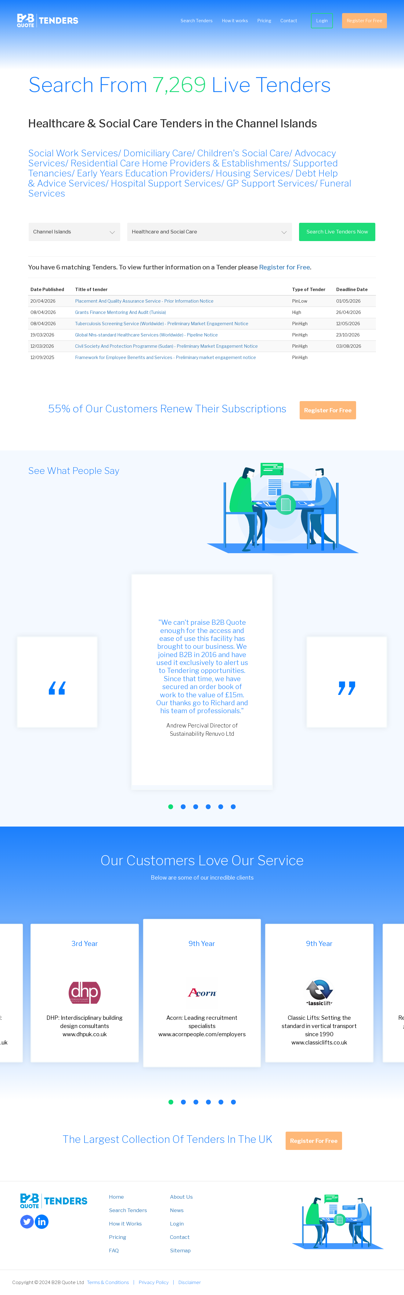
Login (320, 21)
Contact (287, 21)
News (177, 1210)
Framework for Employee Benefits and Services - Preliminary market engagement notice (165, 357)
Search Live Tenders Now (337, 232)
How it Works (125, 1224)
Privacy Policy (154, 1282)
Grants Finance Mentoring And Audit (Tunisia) (120, 312)
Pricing (263, 21)
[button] (170, 806)
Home (116, 1197)
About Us (181, 1197)
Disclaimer (189, 1282)
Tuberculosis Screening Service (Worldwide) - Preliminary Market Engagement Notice (161, 323)
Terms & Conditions (108, 1282)
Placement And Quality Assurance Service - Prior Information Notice (144, 301)
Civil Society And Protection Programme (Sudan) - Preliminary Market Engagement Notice (166, 346)
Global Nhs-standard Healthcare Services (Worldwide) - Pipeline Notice (146, 334)
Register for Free (284, 267)
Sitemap (180, 1250)
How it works (234, 21)
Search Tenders (195, 21)
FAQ (114, 1250)
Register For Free (363, 21)
